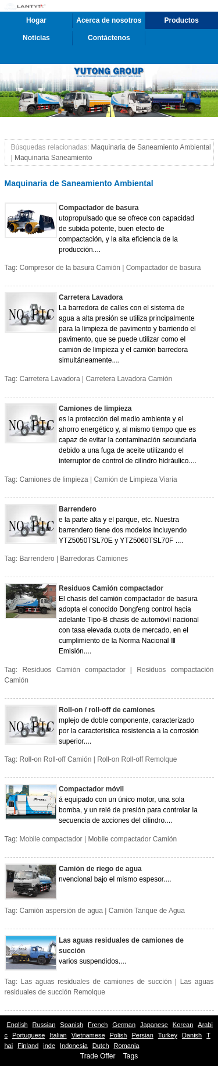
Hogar (36, 20)
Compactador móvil (91, 789)
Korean (183, 1024)
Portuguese (28, 1035)
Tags (130, 1056)
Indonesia (74, 1045)
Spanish (71, 1024)
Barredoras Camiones (94, 559)
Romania (127, 1045)
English (17, 1024)
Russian (44, 1024)
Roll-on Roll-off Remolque (137, 759)
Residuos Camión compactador (111, 588)
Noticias (36, 38)
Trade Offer (98, 1056)
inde (49, 1045)
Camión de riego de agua (100, 869)
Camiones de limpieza (95, 408)
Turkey (167, 1035)
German (123, 1024)
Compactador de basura (98, 208)
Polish (118, 1035)
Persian (142, 1035)
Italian (57, 1035)
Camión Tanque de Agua (147, 911)
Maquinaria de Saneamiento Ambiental (151, 147)
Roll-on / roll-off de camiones (107, 710)
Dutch (100, 1045)
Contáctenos (109, 38)
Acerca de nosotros (108, 20)
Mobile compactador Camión (132, 839)
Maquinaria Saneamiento (53, 158)
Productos (182, 20)
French (98, 1024)
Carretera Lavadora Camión (128, 379)
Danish (192, 1035)
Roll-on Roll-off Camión (56, 759)
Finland (27, 1045)
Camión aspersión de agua (61, 911)
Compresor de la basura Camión (70, 268)
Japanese (154, 1024)
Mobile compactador (51, 839)
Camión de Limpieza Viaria (135, 479)
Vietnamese (88, 1035)
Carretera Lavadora (91, 297)
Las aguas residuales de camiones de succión (121, 945)
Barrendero (78, 509)
